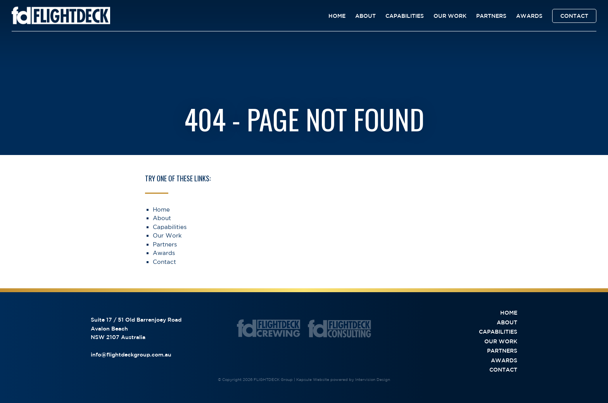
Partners (491, 16)
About (365, 16)
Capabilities (404, 16)
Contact (574, 16)
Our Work (450, 16)
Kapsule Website (312, 379)
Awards (529, 16)
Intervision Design (372, 379)
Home (336, 16)
